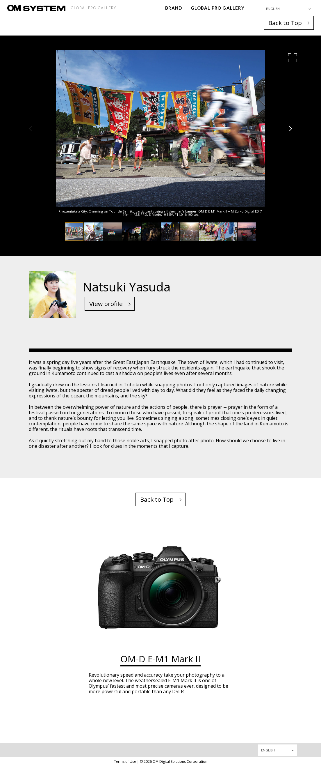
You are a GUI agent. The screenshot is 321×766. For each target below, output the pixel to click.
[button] (292, 57)
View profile (106, 304)
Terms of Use (125, 761)
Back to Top (285, 23)
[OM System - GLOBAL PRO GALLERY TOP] (36, 8)
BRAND (173, 7)
